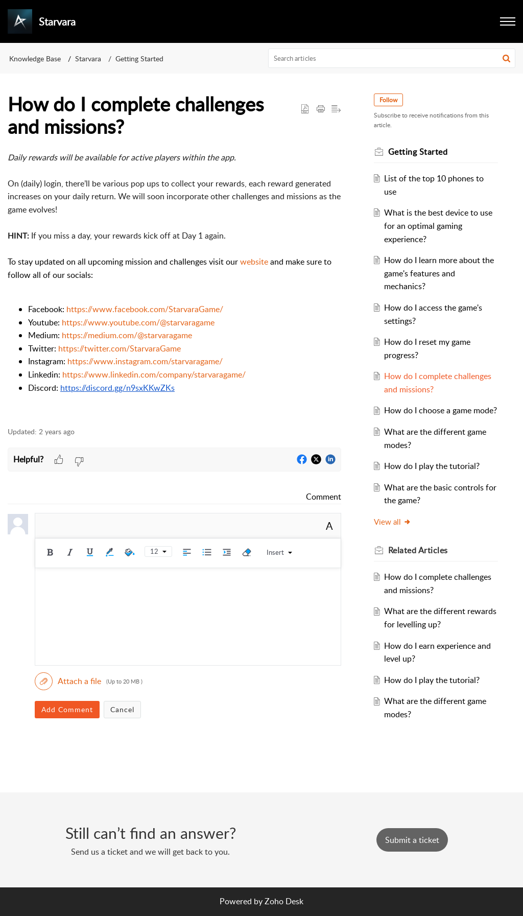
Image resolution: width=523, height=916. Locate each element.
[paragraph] (174, 283)
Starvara (88, 58)
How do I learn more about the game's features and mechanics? (439, 273)
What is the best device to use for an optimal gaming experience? (438, 225)
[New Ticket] (412, 839)
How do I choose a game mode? (440, 410)
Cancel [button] (122, 709)
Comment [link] (323, 496)
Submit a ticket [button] (412, 839)
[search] (392, 58)
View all (392, 521)
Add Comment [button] (67, 709)
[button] (507, 21)
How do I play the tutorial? (432, 466)
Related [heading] (418, 550)
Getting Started (139, 58)
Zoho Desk (284, 901)
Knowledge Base (35, 58)
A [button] (329, 526)
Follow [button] (388, 100)
